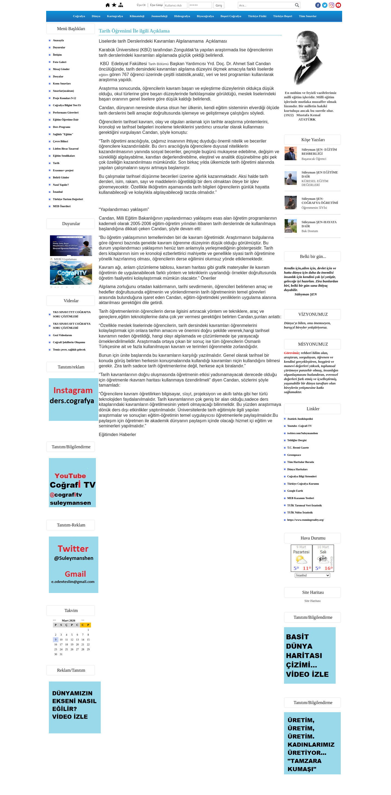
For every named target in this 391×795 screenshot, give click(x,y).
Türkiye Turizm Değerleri (68, 199)
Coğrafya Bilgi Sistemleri (302, 476)
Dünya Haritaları (297, 469)
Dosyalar (58, 76)
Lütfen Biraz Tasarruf (65, 148)
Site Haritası (312, 601)
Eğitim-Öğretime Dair (66, 119)
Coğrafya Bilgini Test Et (67, 105)
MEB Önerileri (62, 206)
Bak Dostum (310, 231)
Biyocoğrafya (205, 16)
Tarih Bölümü (158, 64)
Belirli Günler (61, 177)
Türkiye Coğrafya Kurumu (303, 483)
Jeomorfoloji (159, 16)
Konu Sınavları (62, 83)
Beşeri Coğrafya (230, 16)
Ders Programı (61, 126)
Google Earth (295, 490)
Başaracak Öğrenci (314, 159)
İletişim (57, 54)
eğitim (103, 75)
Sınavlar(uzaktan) (63, 90)
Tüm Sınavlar (308, 16)
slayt (186, 394)
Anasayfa (58, 40)
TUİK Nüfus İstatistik (300, 512)
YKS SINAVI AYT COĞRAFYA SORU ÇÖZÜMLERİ (71, 326)
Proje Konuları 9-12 (64, 98)
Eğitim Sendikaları (64, 155)
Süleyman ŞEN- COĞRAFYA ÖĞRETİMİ (320, 201)
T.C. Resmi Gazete (298, 447)
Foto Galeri (59, 62)
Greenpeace (294, 454)
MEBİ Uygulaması (65, 259)
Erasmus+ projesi (63, 170)
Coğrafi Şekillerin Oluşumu (69, 342)
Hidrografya (182, 16)
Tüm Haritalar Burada (300, 461)
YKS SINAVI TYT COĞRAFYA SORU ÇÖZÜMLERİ (72, 314)
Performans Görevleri (65, 112)
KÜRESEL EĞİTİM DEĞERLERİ (315, 183)
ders (162, 146)
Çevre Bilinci (60, 141)
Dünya (96, 16)
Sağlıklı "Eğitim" (63, 134)
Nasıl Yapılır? (61, 184)
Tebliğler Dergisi (297, 440)
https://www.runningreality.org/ (305, 519)
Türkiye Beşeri (282, 16)
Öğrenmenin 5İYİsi (314, 208)
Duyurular (59, 47)
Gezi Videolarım (62, 335)
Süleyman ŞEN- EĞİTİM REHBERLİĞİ (319, 152)
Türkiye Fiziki (257, 16)
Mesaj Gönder (61, 69)
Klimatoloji (137, 16)
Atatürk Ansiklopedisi (300, 418)
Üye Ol (141, 5)
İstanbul (58, 191)
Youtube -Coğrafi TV (299, 425)
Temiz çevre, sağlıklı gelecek (69, 349)
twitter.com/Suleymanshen (302, 433)
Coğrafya (79, 16)
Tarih (56, 163)
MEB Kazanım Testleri (300, 498)
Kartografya (115, 16)
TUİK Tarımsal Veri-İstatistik (304, 505)
